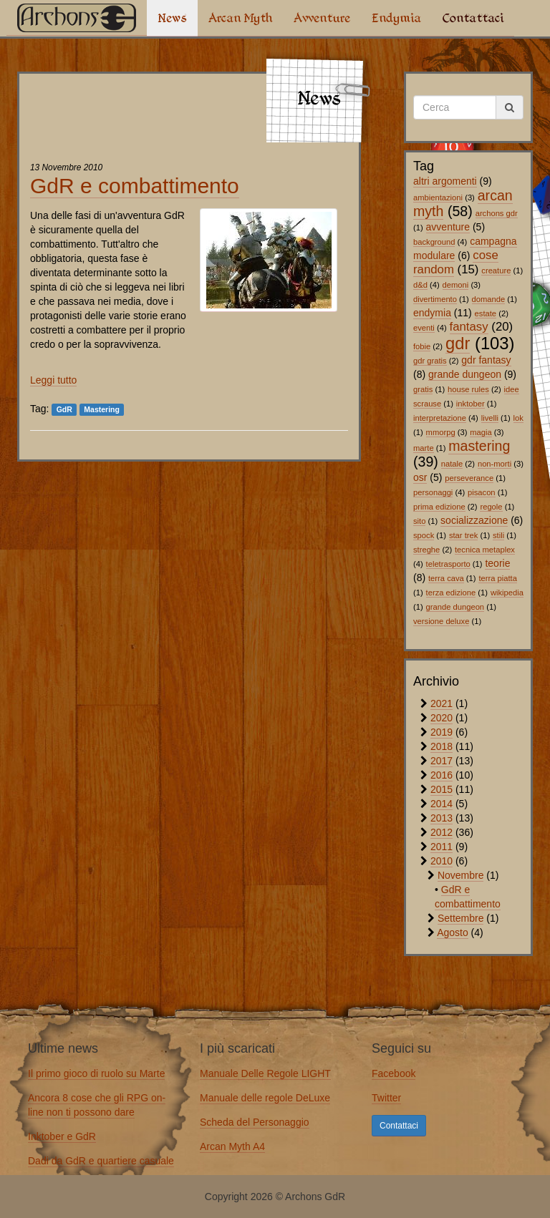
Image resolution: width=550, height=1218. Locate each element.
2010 (441, 861)
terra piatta (497, 578)
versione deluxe (441, 621)
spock (423, 535)
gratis (423, 389)
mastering (479, 446)
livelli (489, 418)
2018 (441, 746)
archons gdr (497, 213)
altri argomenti (445, 181)
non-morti (494, 463)
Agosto (452, 932)
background (434, 242)
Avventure (322, 18)
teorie (497, 563)
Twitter (386, 1097)
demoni (456, 285)
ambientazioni (438, 197)
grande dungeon (464, 374)
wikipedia (507, 592)
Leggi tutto (53, 380)
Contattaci (473, 18)
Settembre (461, 918)
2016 (441, 775)
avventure (448, 227)
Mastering (102, 409)
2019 (441, 732)
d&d (420, 285)
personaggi (433, 492)
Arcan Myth (240, 18)
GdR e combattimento (134, 186)
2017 (441, 760)
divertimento (435, 299)
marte (423, 448)
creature (496, 270)
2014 (441, 803)
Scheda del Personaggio (254, 1122)
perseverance (469, 478)
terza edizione (451, 592)
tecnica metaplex (485, 549)
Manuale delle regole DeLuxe (265, 1097)
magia (480, 432)
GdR (64, 409)
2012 (441, 832)
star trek (463, 535)
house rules (468, 389)
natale (452, 463)
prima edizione (439, 506)
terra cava (446, 578)
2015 (441, 789)
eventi (424, 327)
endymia (432, 312)
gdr (457, 343)
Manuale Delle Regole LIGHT (265, 1073)
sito (419, 521)
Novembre (461, 875)
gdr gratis (430, 360)
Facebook (393, 1073)
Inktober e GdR (62, 1136)
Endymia (396, 18)
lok (518, 418)
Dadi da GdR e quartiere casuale (101, 1160)
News (172, 18)
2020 (441, 718)
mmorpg (440, 432)
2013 (441, 818)
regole (491, 506)
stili (498, 535)
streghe (426, 549)
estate (485, 313)
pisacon (482, 492)
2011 (441, 846)
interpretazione (439, 418)
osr (420, 477)
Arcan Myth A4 (232, 1146)
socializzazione (474, 520)
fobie (421, 346)
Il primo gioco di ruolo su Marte (96, 1073)
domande (489, 299)
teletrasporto (448, 564)
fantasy (469, 326)
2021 (441, 703)
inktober (470, 403)
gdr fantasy (486, 360)
